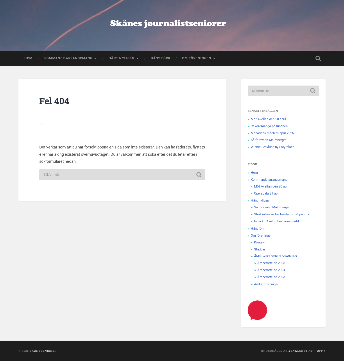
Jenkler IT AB (300, 350)
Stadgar (259, 249)
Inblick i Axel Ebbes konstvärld (276, 221)
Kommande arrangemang (68, 58)
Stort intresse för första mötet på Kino (282, 214)
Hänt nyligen (121, 58)
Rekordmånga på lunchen (269, 126)
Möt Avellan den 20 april (268, 119)
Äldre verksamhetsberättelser (275, 256)
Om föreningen (196, 58)
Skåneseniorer (43, 350)
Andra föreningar (266, 284)
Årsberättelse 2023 (271, 277)
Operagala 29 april (267, 193)
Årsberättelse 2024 (271, 270)
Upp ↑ (321, 350)
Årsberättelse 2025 (271, 263)
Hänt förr (160, 58)
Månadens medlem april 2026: (273, 133)
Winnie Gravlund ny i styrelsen (272, 147)
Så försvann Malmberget (269, 140)
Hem (28, 58)
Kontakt (259, 242)
